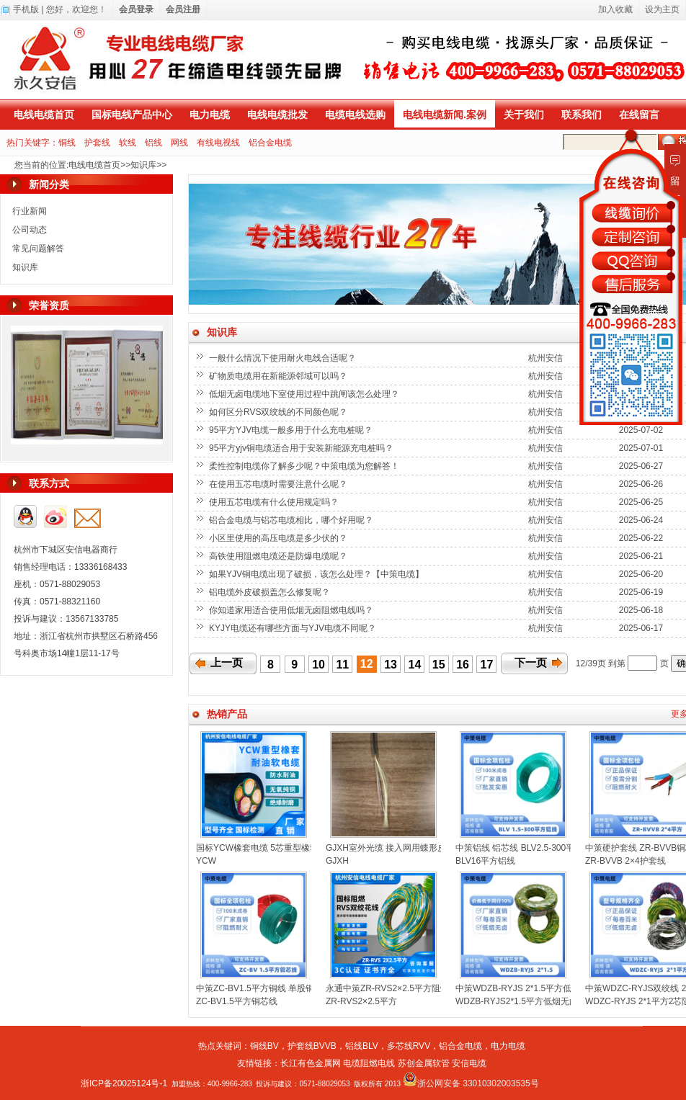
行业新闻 (29, 211)
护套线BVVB (312, 1046)
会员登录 (136, 9)
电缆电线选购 (355, 114)
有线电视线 (218, 143)
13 (390, 664)
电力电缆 (210, 114)
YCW (206, 861)
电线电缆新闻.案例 (444, 114)
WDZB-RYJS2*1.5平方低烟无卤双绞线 (529, 1001)
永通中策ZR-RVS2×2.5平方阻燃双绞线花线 (409, 988)
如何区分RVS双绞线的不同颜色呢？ (279, 412)
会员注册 (183, 9)
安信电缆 (469, 1063)
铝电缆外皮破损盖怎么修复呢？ (270, 592)
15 (438, 664)
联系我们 (581, 114)
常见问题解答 (38, 248)
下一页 (530, 663)
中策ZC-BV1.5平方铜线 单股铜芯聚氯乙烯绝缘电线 (294, 988)
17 (487, 664)
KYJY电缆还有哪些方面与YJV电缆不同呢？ (293, 628)
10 (318, 664)
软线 (127, 143)
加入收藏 (615, 9)
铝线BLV (361, 1046)
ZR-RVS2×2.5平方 (361, 1001)
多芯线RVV (408, 1046)
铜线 (67, 143)
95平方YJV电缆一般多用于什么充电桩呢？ (292, 430)
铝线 (153, 143)
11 (342, 664)
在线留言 (639, 114)
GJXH (337, 861)
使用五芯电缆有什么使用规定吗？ (275, 502)
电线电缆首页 (44, 114)
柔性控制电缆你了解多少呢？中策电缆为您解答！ (305, 466)
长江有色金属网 (310, 1063)
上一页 (226, 663)
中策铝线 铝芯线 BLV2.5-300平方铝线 (527, 848)
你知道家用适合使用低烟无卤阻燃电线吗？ (292, 610)
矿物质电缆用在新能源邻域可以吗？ (279, 376)
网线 (179, 143)
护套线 (97, 143)
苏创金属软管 (424, 1063)
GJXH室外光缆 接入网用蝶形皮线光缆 (399, 848)
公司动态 (29, 230)
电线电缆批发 (277, 114)
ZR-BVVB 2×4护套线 (625, 861)
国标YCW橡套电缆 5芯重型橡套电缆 (266, 848)
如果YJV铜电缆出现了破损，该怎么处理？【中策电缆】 (317, 574)
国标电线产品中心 (132, 114)
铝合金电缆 (270, 143)
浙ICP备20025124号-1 (124, 1083)
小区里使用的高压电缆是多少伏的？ (279, 538)
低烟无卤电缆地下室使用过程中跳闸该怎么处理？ (305, 394)
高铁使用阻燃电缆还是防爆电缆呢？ (279, 556)
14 (415, 664)
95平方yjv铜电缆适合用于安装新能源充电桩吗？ (302, 448)
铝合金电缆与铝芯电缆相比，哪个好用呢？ (292, 520)
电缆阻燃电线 (369, 1063)
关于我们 (524, 114)
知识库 (143, 165)
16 (462, 664)
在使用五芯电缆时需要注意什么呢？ (279, 484)
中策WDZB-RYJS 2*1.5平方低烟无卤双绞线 (539, 988)
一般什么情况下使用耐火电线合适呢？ (283, 358)
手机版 (26, 9)
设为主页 (662, 9)
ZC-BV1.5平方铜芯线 (236, 1001)
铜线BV (264, 1046)
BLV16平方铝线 (485, 861)
